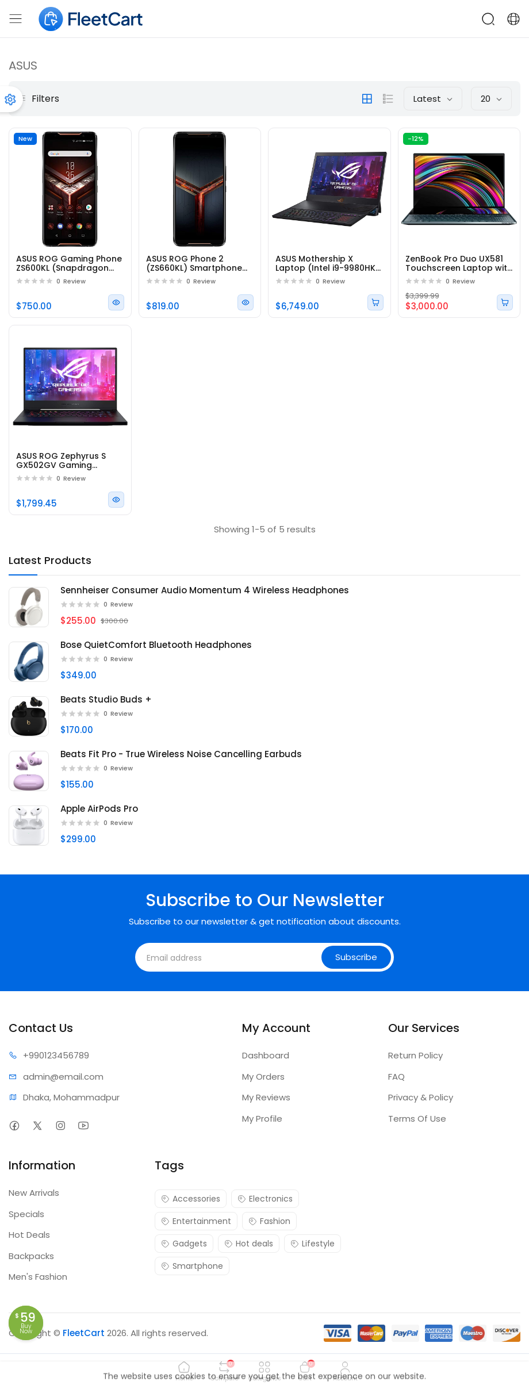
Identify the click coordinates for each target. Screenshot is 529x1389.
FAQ (396, 1076)
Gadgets (184, 1243)
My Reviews (266, 1097)
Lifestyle (312, 1243)
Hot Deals (29, 1235)
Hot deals (248, 1243)
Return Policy (415, 1055)
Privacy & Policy (420, 1097)
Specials (26, 1214)
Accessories (190, 1198)
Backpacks (31, 1256)
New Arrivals (34, 1193)
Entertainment (196, 1221)
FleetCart (84, 1333)
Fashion (269, 1221)
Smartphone (192, 1266)
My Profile (262, 1118)
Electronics (265, 1198)
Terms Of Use (417, 1118)
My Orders (263, 1076)
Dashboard (265, 1055)
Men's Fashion (38, 1277)
